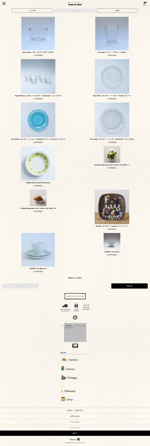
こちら (74, 325)
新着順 (117, 10)
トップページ (75, 428)
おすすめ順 (32, 10)
